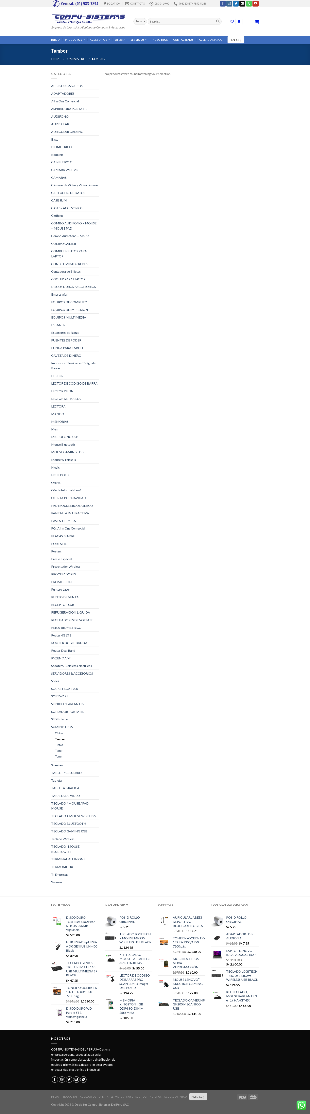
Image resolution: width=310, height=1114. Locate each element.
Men (54, 429)
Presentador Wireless (65, 566)
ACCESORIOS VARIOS (67, 86)
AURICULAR (60, 124)
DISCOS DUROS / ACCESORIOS (73, 286)
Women (56, 882)
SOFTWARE (59, 696)
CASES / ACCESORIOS (66, 208)
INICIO (55, 39)
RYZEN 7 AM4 (61, 658)
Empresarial (59, 294)
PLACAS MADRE (63, 536)
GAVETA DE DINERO (66, 355)
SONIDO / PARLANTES (67, 704)
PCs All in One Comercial (68, 528)
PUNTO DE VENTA (65, 597)
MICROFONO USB (64, 437)
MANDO (57, 414)
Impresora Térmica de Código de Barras (73, 365)
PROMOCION (61, 582)
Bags (54, 139)
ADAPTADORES (62, 93)
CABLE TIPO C (61, 162)
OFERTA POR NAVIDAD (68, 498)
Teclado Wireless (63, 839)
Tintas (59, 745)
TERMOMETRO (63, 867)
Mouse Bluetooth (63, 444)
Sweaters (57, 765)
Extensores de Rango (65, 332)
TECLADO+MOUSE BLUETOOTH (65, 848)
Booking (57, 154)
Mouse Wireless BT (64, 459)
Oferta (55, 482)
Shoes (55, 681)
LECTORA (58, 406)
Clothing (57, 215)
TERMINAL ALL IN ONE (68, 859)
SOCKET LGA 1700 (64, 688)
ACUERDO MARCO (210, 39)
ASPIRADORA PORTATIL (69, 109)
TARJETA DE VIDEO (65, 795)
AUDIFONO (60, 116)
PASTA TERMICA (63, 521)
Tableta (56, 780)
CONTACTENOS (183, 39)
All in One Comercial (65, 101)
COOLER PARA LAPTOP (68, 279)
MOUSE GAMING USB (67, 452)
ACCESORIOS (100, 40)
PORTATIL (58, 544)
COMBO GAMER (63, 243)
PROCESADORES (63, 574)
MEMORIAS (60, 421)
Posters (56, 551)
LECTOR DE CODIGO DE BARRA (74, 383)
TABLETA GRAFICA (65, 788)
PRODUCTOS (75, 40)
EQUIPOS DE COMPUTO (69, 302)
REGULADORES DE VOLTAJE (72, 620)
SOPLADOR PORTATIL (67, 711)
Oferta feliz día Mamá (66, 490)
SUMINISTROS (76, 59)
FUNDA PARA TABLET (67, 348)
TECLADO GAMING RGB (69, 831)
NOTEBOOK (60, 475)
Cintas (59, 733)
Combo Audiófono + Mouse (70, 236)
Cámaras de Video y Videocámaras (74, 185)
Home (56, 59)
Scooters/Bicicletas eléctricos (71, 666)
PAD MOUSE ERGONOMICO (72, 505)
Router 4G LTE (61, 635)
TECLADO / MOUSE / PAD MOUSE (70, 805)
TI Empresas (59, 874)
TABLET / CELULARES (66, 773)
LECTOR (57, 376)
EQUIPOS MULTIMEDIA (68, 317)
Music (55, 467)
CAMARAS (59, 177)
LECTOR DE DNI (63, 391)
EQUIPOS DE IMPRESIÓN (69, 309)
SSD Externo (59, 719)
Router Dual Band (63, 650)
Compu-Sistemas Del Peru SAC (108, 1104)
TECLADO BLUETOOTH (68, 823)
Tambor (60, 739)
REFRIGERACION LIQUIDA (70, 612)
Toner (59, 750)
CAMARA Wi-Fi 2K (64, 170)
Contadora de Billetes (66, 271)
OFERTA (120, 39)
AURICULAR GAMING (67, 131)
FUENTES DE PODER (66, 340)
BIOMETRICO (61, 147)
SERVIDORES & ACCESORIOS (72, 673)
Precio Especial (61, 559)
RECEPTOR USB (62, 604)
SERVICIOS (138, 40)
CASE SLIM (59, 200)
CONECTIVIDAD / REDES (69, 264)
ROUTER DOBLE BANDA (69, 643)
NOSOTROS (160, 39)
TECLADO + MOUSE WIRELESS (73, 816)
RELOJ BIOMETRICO (66, 627)
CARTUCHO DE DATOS (68, 193)
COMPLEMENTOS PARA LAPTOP (69, 253)
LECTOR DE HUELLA (66, 398)
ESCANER (58, 325)
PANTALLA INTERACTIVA (70, 513)
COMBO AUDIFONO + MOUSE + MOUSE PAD (73, 225)
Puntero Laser (60, 589)
